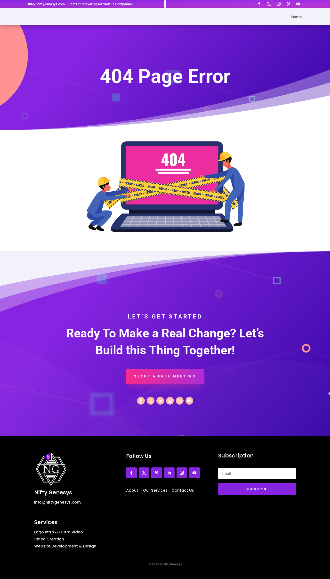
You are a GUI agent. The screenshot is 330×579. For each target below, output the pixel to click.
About (132, 490)
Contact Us (182, 490)
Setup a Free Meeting (165, 376)
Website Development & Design (65, 546)
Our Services (155, 490)
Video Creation (49, 539)
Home (296, 17)
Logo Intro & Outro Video (58, 532)
